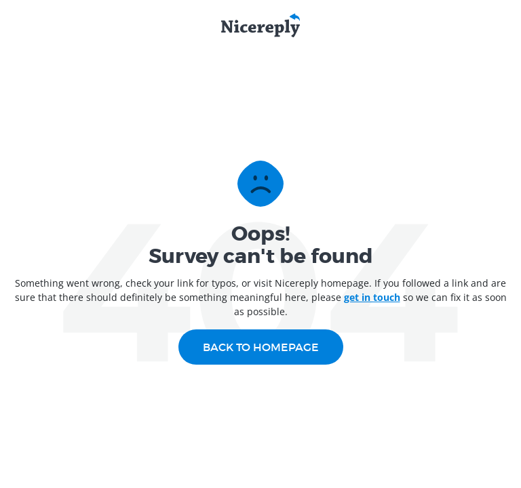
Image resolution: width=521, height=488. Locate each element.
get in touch (372, 297)
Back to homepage (261, 347)
